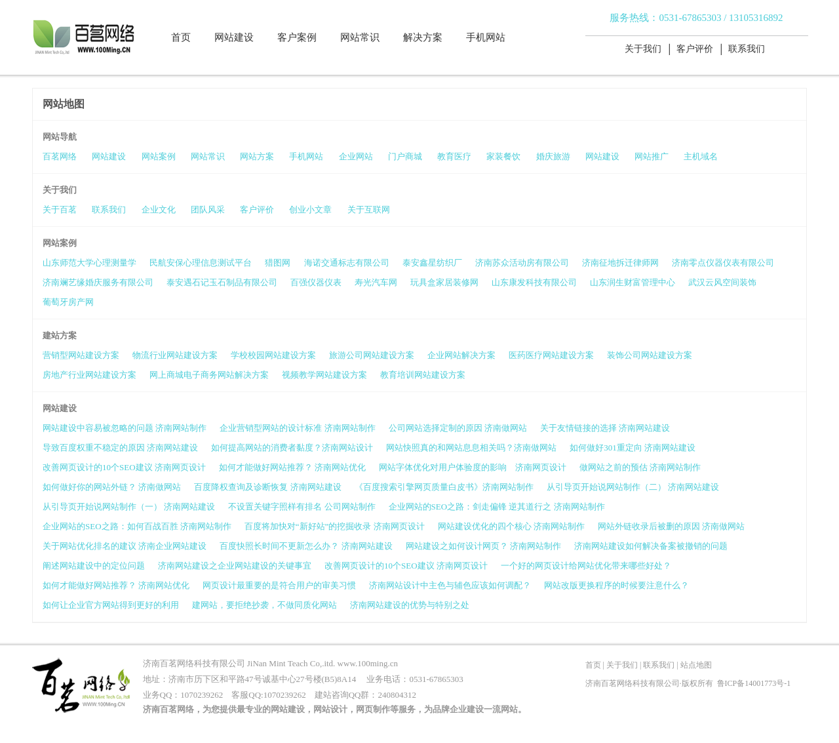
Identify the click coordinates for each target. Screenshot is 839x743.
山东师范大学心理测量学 (89, 263)
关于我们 (643, 49)
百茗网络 (60, 156)
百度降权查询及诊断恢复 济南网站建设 (267, 487)
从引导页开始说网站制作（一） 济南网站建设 (129, 507)
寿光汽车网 (376, 282)
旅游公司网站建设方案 (371, 355)
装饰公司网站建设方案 (649, 355)
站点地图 (696, 665)
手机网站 (485, 37)
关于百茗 (60, 209)
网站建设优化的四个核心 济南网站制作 (511, 526)
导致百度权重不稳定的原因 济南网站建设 (120, 447)
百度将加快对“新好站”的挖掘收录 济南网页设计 (334, 526)
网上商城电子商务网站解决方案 (209, 375)
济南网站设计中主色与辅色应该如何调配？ (450, 585)
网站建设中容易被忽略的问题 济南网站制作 (124, 428)
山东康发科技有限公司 (534, 282)
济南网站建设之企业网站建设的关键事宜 (234, 566)
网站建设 (234, 37)
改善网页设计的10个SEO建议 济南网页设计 (124, 467)
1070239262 (201, 695)
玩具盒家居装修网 (444, 282)
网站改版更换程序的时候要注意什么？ (616, 585)
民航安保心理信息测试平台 (200, 263)
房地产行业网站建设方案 (89, 375)
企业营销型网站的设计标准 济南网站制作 (297, 428)
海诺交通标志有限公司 (346, 263)
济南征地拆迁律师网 (620, 263)
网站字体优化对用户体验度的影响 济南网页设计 (472, 467)
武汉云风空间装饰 (722, 282)
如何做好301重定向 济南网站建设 (632, 447)
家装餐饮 (503, 156)
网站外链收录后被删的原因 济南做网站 (671, 526)
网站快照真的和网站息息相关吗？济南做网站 (471, 447)
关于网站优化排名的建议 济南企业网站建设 (124, 546)
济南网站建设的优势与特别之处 (409, 605)
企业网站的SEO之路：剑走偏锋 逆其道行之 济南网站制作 (497, 507)
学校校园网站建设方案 (273, 355)
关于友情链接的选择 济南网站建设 (605, 428)
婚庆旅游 (553, 156)
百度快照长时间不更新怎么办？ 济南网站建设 (306, 546)
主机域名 (701, 156)
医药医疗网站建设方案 (551, 355)
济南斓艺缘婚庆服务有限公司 (98, 282)
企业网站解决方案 (461, 355)
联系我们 (746, 49)
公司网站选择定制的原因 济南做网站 (458, 428)
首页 (181, 37)
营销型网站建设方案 (81, 355)
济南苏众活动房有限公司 (522, 263)
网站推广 (651, 156)
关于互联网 (368, 209)
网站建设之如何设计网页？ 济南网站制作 (483, 546)
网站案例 (159, 156)
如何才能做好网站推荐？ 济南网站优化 (292, 467)
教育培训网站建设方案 (422, 375)
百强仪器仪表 (315, 282)
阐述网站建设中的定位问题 (94, 566)
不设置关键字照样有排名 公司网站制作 (301, 507)
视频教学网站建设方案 (324, 375)
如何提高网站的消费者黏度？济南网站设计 (292, 447)
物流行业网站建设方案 (175, 355)
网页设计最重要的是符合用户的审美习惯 (279, 585)
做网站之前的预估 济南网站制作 (640, 467)
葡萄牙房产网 (68, 302)
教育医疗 (454, 156)
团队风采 (208, 209)
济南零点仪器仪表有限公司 (723, 263)
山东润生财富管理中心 (632, 282)
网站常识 (360, 37)
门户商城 (405, 156)
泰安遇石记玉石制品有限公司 (221, 282)
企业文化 (159, 209)
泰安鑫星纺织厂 (432, 263)
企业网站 (356, 156)
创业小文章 (310, 209)
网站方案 (257, 156)
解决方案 (422, 37)
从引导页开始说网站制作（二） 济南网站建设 (633, 487)
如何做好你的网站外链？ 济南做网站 (112, 487)
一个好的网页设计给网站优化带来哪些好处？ (586, 566)
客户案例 (297, 37)
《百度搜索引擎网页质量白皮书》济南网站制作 (444, 487)
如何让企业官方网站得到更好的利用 (111, 605)
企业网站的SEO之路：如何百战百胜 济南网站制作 (137, 526)
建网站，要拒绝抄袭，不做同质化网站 (264, 605)
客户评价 (694, 49)
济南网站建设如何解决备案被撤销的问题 (651, 546)
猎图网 (277, 263)
